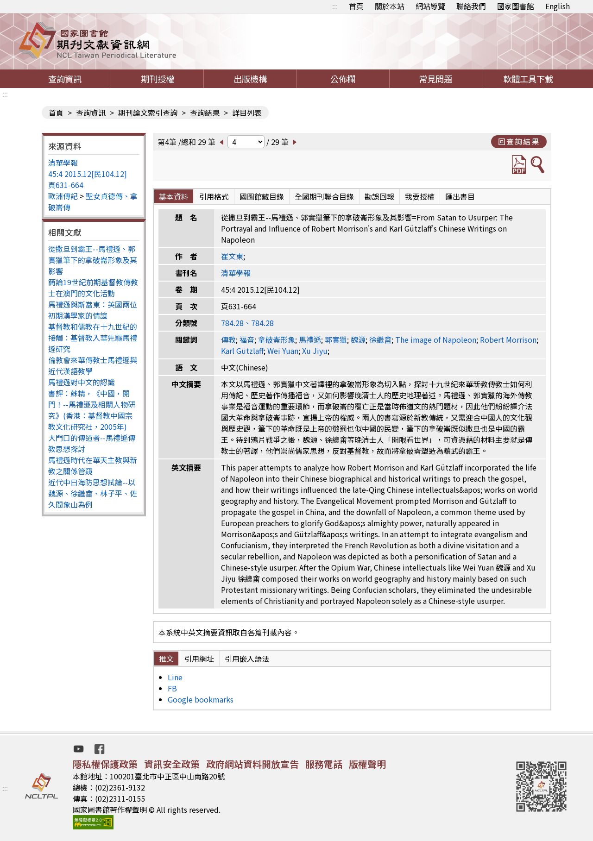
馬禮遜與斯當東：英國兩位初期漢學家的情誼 (92, 310)
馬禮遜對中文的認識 (81, 382)
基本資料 (174, 196)
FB (172, 688)
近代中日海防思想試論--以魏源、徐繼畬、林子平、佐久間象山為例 (92, 493)
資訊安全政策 (172, 764)
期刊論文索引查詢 (147, 112)
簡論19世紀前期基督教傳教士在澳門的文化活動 (93, 287)
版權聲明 (367, 764)
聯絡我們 (471, 6)
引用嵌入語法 (247, 658)
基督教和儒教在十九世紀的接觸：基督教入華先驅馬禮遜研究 (92, 337)
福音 (247, 339)
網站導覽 (430, 6)
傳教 (228, 339)
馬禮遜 (310, 339)
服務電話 (323, 764)
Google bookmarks (200, 699)
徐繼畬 (380, 339)
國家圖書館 (515, 6)
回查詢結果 (519, 141)
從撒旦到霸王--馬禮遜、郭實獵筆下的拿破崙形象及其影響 (92, 259)
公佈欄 (342, 79)
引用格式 (214, 196)
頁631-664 (65, 184)
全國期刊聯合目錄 (324, 196)
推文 (166, 658)
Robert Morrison (508, 339)
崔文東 (232, 256)
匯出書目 (460, 196)
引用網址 (199, 658)
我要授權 (420, 196)
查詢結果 (205, 112)
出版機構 (250, 79)
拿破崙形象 (276, 339)
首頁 (356, 6)
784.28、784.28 (247, 322)
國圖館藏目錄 (262, 196)
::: (335, 6)
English (557, 6)
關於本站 (389, 6)
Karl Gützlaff (242, 350)
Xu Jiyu (315, 350)
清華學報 (63, 162)
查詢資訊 (65, 79)
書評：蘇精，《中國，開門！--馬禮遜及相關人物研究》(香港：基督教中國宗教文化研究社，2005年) (91, 410)
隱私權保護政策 (105, 764)
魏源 (358, 339)
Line (175, 677)
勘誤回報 (379, 196)
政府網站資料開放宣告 (252, 764)
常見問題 (435, 79)
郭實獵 (336, 339)
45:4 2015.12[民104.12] (87, 173)
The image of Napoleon (435, 339)
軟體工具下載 (528, 79)
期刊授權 (157, 79)
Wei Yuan (282, 350)
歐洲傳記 (63, 195)
